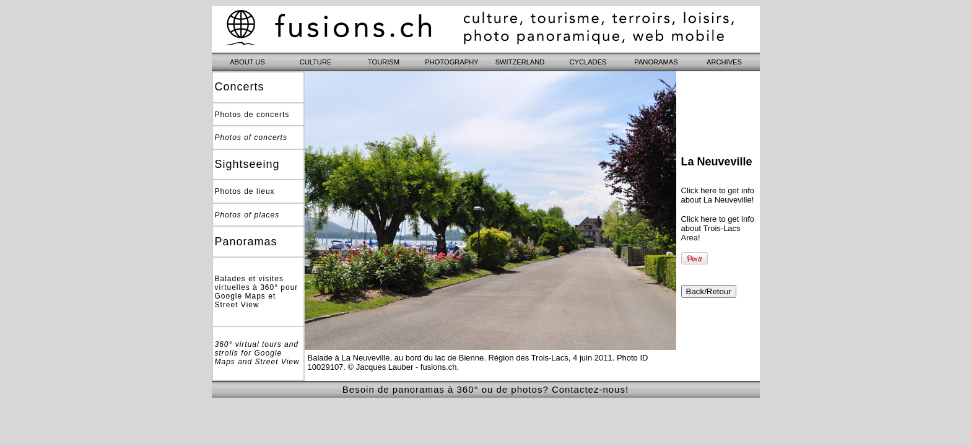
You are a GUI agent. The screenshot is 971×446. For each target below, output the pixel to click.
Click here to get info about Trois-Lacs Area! (718, 228)
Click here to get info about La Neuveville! (718, 195)
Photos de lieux (245, 191)
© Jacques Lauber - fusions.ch (402, 367)
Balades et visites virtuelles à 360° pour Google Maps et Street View (256, 291)
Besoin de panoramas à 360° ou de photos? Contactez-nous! (485, 389)
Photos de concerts (252, 114)
